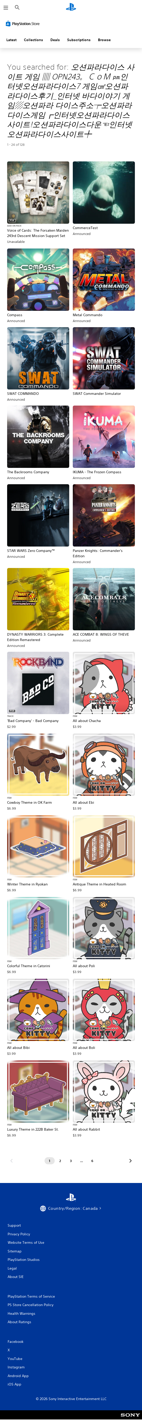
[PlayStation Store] (23, 23)
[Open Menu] (5, 7)
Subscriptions (79, 40)
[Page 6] (92, 1160)
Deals (55, 40)
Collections (33, 40)
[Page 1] (50, 1160)
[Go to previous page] (11, 1160)
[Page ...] (82, 1160)
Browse (104, 40)
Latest (11, 40)
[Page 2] (60, 1160)
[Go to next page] (130, 1160)
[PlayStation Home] (71, 8)
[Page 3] (71, 1160)
